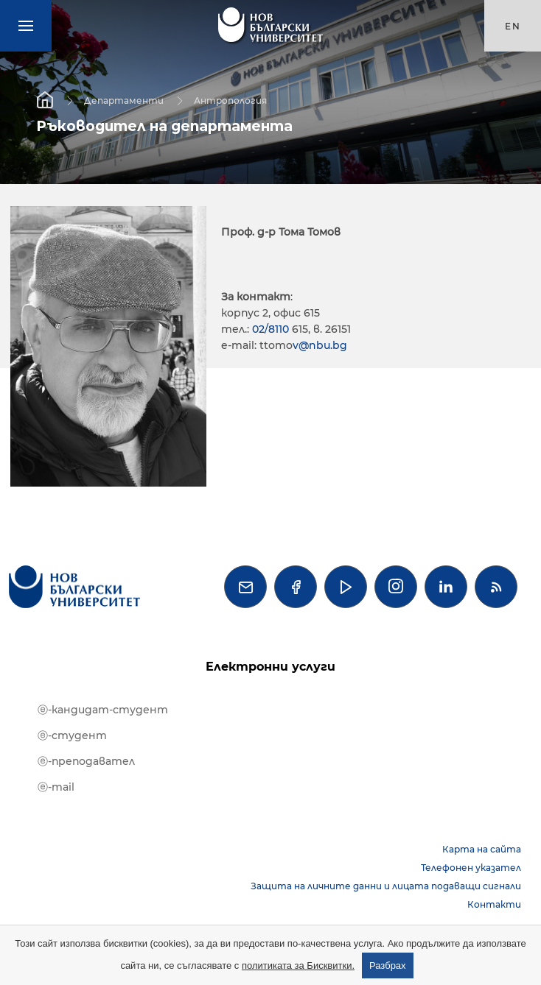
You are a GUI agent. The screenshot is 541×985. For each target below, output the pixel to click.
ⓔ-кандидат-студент (103, 709)
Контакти (494, 904)
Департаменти (124, 99)
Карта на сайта (481, 849)
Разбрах (387, 965)
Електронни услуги (270, 667)
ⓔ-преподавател (86, 761)
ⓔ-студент (72, 735)
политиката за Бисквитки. (298, 965)
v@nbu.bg (320, 345)
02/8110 (272, 329)
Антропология (230, 99)
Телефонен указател (471, 867)
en (513, 26)
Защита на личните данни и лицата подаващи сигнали (386, 886)
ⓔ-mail (56, 787)
